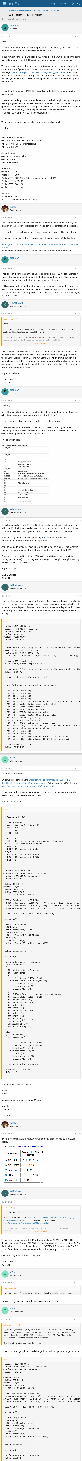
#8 (80, 769)
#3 (80, 269)
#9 (80, 1134)
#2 (80, 218)
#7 (80, 596)
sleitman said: (9, 319)
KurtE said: (8, 1288)
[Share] (76, 36)
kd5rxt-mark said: (10, 1325)
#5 (80, 401)
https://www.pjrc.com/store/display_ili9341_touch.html (38, 72)
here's (46, 537)
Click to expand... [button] (41, 343)
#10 (79, 1202)
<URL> (32, 351)
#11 (79, 1283)
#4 (80, 314)
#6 (80, 520)
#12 (79, 1319)
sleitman (7, 19)
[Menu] (4, 3)
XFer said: (7, 1208)
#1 (80, 36)
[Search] (78, 3)
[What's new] (73, 3)
